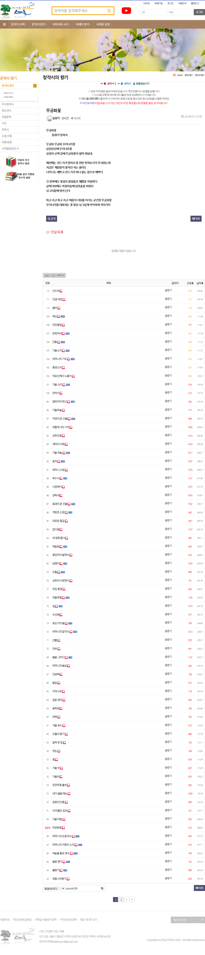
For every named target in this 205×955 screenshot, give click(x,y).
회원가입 (159, 3)
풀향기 (56, 870)
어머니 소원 (58, 469)
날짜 (199, 283)
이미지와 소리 (60, 24)
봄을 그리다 (58, 657)
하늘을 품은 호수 (61, 853)
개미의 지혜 (58, 444)
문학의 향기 (38, 24)
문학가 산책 (17, 24)
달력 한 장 (57, 742)
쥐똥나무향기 (59, 878)
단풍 (54, 342)
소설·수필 (7, 136)
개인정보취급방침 (22, 919)
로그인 (170, 3)
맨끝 (126, 899)
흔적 (54, 461)
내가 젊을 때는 (60, 793)
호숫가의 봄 (58, 623)
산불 (54, 640)
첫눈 (54, 750)
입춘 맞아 (57, 699)
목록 (196, 218)
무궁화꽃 (57, 827)
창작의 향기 (8, 85)
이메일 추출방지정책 (45, 919)
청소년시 (6, 110)
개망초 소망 (58, 512)
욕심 (54, 316)
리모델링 (57, 324)
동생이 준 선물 (60, 503)
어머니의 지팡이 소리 (63, 844)
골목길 (56, 708)
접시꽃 (56, 529)
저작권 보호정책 (68, 919)
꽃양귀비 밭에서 (61, 554)
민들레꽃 (57, 597)
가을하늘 (57, 410)
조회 (190, 283)
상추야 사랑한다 (61, 580)
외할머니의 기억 (61, 427)
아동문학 (6, 117)
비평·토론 (7, 142)
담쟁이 (56, 563)
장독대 (56, 495)
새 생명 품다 (58, 538)
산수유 (56, 290)
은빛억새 (57, 333)
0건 (65, 118)
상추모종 (57, 435)
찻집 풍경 (57, 589)
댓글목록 (55, 232)
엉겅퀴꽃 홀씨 (59, 785)
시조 (4, 123)
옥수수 (56, 478)
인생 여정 (57, 299)
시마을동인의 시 (10, 148)
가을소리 (57, 350)
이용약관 (4, 919)
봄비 (54, 307)
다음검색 (132, 899)
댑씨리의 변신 (59, 401)
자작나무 (57, 691)
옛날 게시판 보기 (88, 919)
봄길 (54, 682)
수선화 (56, 614)
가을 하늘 (57, 452)
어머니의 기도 (59, 359)
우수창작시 (7, 104)
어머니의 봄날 (59, 665)
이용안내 (182, 3)
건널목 (56, 674)
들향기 (56, 118)
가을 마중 (57, 819)
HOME (146, 3)
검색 (51, 218)
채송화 (56, 546)
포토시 (5, 129)
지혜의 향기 (82, 24)
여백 (54, 716)
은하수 (56, 393)
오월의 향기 (58, 734)
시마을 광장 (103, 24)
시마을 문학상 (8, 97)
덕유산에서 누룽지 (62, 376)
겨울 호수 (57, 725)
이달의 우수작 (8, 93)
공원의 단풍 (58, 802)
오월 (54, 572)
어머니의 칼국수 (61, 631)
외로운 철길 (58, 520)
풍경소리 (57, 367)
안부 (54, 648)
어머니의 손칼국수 (62, 836)
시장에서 (57, 486)
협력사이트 (188, 920)
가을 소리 (57, 384)
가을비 (56, 776)
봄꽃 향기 (57, 861)
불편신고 (195, 3)
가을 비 (56, 768)
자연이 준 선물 (60, 418)
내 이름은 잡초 (60, 810)
